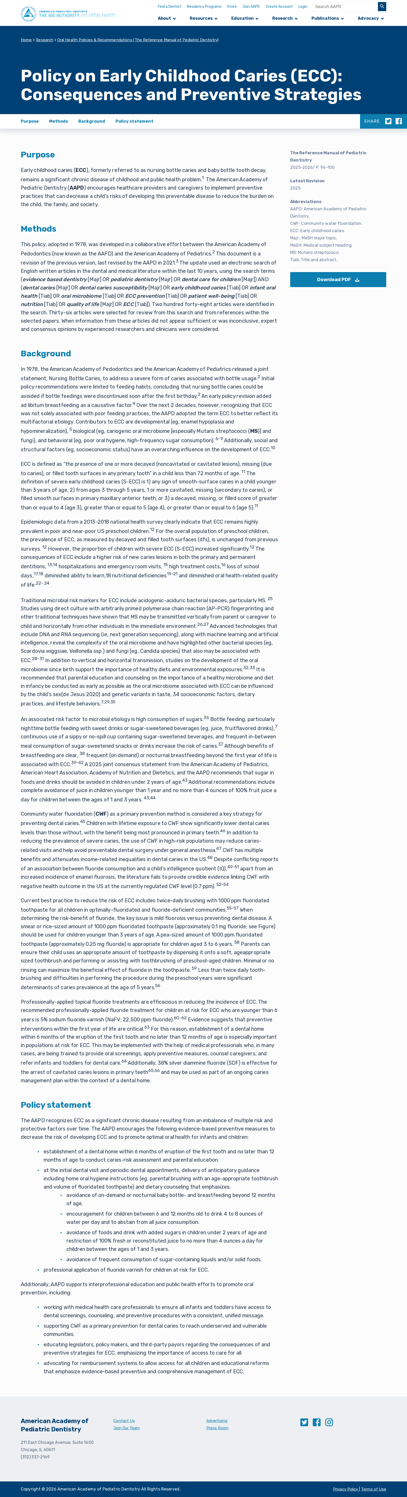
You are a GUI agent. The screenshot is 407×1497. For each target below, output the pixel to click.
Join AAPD (251, 6)
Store (232, 6)
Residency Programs (204, 6)
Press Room (217, 1427)
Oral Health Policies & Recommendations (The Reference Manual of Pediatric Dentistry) (145, 39)
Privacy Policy (344, 1489)
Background (91, 121)
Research (282, 18)
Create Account (279, 6)
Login (303, 6)
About (164, 18)
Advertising (217, 1420)
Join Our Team (127, 1427)
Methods (58, 121)
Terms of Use (373, 1489)
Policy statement (134, 121)
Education (242, 18)
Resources (201, 18)
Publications (325, 18)
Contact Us (124, 1420)
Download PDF (340, 282)
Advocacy (368, 18)
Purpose (30, 121)
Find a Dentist (169, 6)
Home (26, 39)
